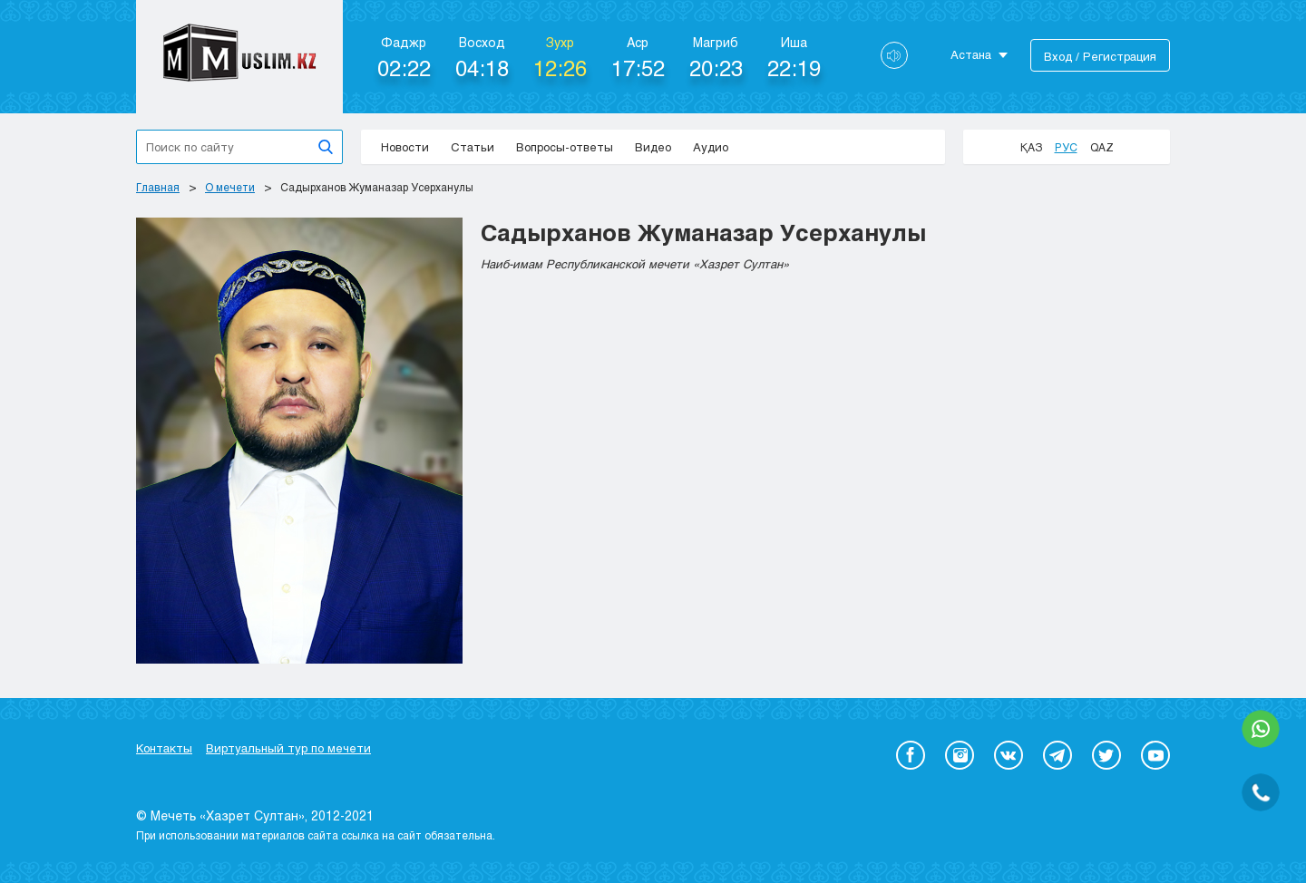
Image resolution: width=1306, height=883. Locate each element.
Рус (1066, 147)
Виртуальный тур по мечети (288, 748)
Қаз (1031, 147)
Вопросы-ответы (564, 147)
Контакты (164, 748)
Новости (405, 147)
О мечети (230, 186)
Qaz (1102, 147)
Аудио (710, 147)
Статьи (472, 147)
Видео (653, 147)
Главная (158, 186)
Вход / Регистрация (1100, 56)
